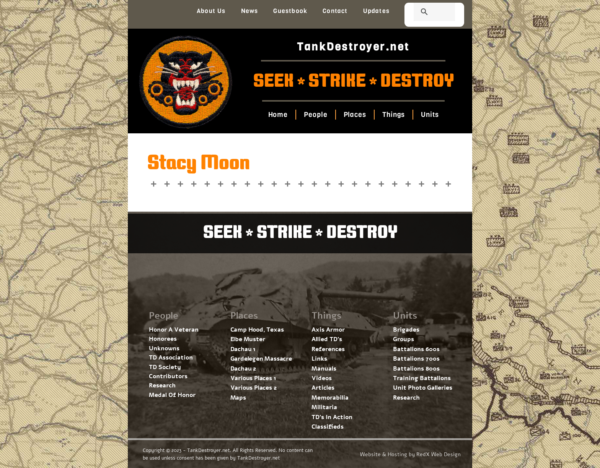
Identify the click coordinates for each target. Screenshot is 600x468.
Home (278, 114)
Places (354, 114)
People (315, 114)
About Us (211, 11)
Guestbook (290, 11)
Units (430, 114)
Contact (335, 11)
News (249, 11)
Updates (376, 11)
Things (393, 114)
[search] (425, 13)
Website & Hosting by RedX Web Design (410, 454)
